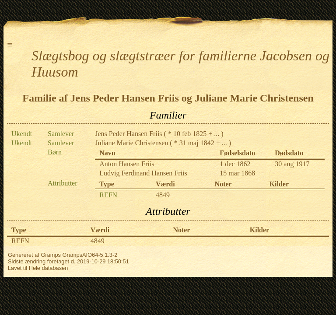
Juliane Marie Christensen (131, 143)
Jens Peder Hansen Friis (128, 133)
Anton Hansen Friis (126, 164)
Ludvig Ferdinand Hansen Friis (143, 173)
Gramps (51, 255)
